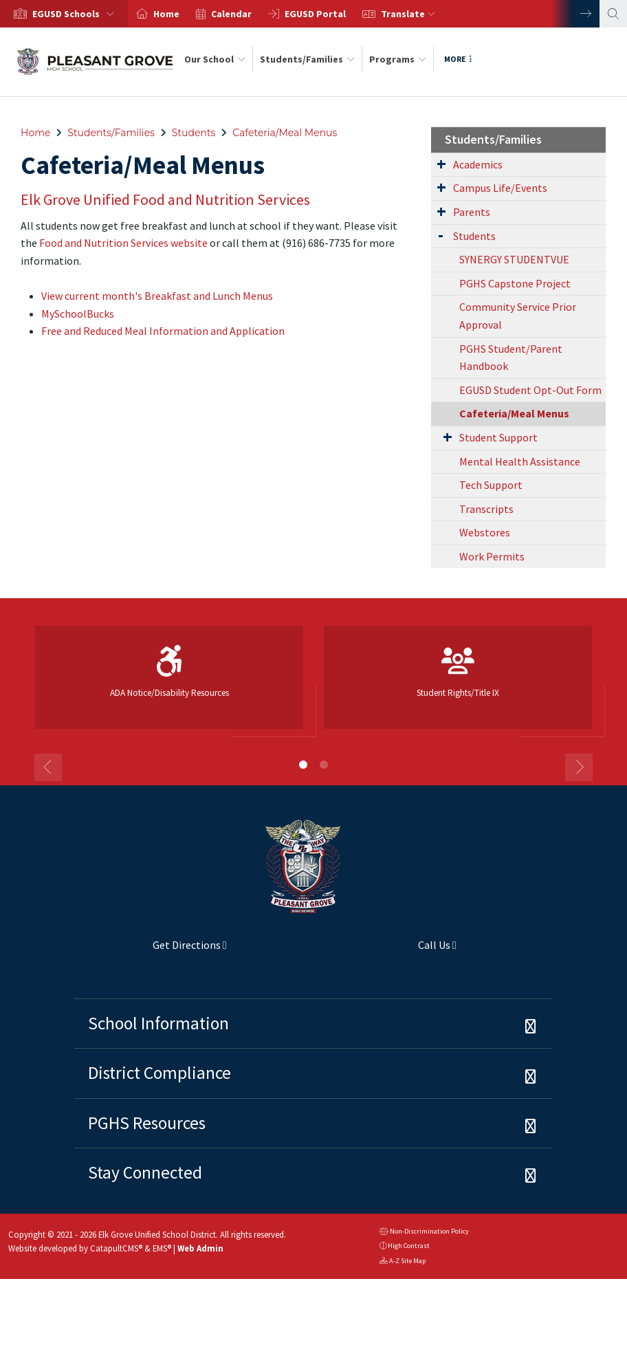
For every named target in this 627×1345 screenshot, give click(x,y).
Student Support (498, 437)
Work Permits (492, 556)
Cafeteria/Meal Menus (284, 133)
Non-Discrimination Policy (424, 1232)
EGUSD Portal (315, 14)
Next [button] (575, 14)
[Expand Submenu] (441, 164)
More (458, 59)
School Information (158, 1023)
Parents (471, 212)
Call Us (389, 950)
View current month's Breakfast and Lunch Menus (157, 296)
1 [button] (303, 765)
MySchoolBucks (77, 313)
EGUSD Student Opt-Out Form (530, 390)
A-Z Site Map (403, 1262)
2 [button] (324, 765)
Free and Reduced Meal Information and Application (163, 331)
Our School (214, 59)
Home (166, 14)
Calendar (231, 14)
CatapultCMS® (116, 1248)
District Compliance (159, 1073)
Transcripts (486, 509)
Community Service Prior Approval (517, 315)
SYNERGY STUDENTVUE (514, 259)
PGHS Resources (147, 1123)
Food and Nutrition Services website (123, 243)
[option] (64, 14)
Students (194, 133)
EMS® (162, 1248)
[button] (76, 14)
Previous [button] (48, 767)
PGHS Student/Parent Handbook (510, 357)
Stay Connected (145, 1172)
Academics (478, 164)
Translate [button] (408, 14)
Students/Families (307, 59)
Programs (397, 59)
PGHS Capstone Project (515, 283)
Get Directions (150, 950)
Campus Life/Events (500, 188)
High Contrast (409, 1245)
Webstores (484, 532)
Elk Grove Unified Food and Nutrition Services (165, 199)
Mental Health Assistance (519, 461)
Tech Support (490, 485)
